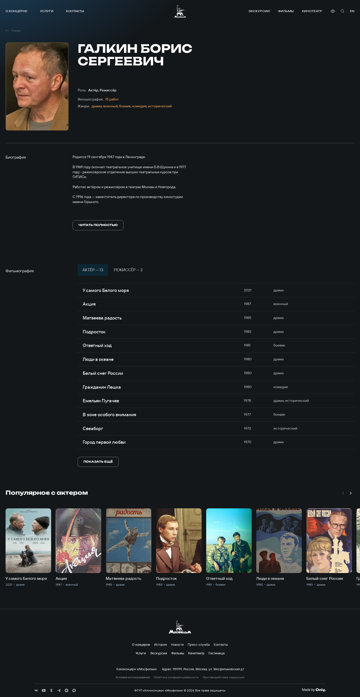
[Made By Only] (314, 690)
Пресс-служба (199, 644)
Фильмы (286, 11)
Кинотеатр (312, 11)
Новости (177, 644)
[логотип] (180, 11)
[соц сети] (36, 690)
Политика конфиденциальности (176, 677)
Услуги (46, 11)
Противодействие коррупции (223, 677)
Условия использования (133, 677)
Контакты (75, 11)
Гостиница (216, 653)
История (160, 644)
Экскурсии (259, 11)
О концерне (16, 11)
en (352, 11)
